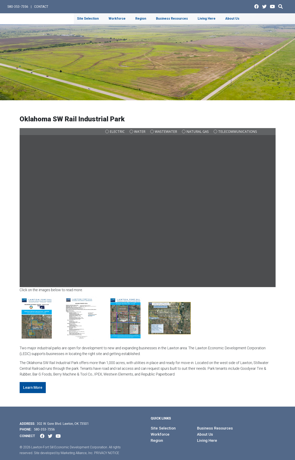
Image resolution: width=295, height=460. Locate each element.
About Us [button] (232, 18)
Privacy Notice (106, 453)
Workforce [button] (117, 18)
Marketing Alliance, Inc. (77, 453)
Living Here (207, 440)
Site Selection (163, 428)
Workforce (160, 434)
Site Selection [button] (88, 18)
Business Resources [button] (172, 18)
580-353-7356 (17, 7)
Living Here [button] (207, 18)
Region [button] (141, 18)
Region (157, 440)
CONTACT (41, 7)
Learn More (32, 387)
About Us (205, 434)
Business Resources (215, 428)
